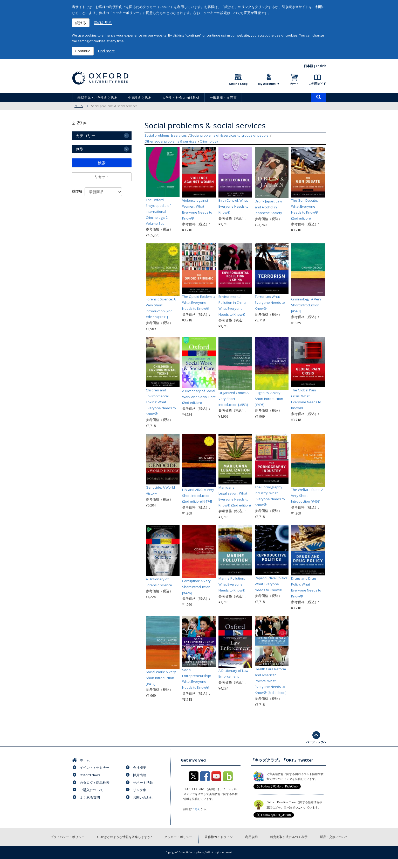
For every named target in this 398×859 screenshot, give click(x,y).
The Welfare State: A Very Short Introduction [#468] (307, 495)
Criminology (209, 141)
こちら (196, 809)
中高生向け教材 (140, 97)
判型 (80, 149)
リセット (101, 176)
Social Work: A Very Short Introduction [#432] (161, 678)
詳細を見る (103, 22)
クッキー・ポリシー (178, 837)
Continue (82, 50)
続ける (80, 22)
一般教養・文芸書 (223, 97)
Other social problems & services (170, 141)
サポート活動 (143, 782)
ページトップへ (316, 742)
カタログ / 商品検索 (94, 782)
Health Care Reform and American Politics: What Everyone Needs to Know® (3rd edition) (270, 681)
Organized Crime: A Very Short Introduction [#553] (233, 398)
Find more (106, 50)
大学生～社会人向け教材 (180, 97)
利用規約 (251, 837)
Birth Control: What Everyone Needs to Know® (233, 206)
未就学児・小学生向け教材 (97, 97)
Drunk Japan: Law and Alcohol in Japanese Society (268, 207)
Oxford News (90, 775)
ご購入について (91, 789)
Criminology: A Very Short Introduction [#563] (306, 305)
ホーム (78, 106)
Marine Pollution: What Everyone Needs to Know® (231, 584)
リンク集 (139, 789)
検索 (102, 162)
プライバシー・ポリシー (67, 837)
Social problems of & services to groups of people (229, 135)
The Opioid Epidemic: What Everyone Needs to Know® (198, 302)
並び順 (77, 191)
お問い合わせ (143, 797)
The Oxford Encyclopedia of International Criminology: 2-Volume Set (158, 212)
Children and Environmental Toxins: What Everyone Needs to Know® (161, 402)
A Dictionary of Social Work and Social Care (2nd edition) (199, 397)
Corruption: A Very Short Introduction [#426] (196, 587)
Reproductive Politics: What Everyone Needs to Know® (271, 584)
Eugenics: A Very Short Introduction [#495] (269, 398)
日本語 (308, 66)
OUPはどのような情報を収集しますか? (124, 837)
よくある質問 (90, 797)
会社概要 (139, 767)
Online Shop (238, 84)
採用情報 (139, 775)
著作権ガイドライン (219, 837)
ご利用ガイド (317, 84)
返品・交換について (334, 837)
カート (294, 84)
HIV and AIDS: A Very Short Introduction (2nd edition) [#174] (198, 495)
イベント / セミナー (94, 767)
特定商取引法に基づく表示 (288, 837)
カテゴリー (85, 135)
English (321, 66)
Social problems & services (166, 135)
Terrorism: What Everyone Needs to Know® (270, 302)
